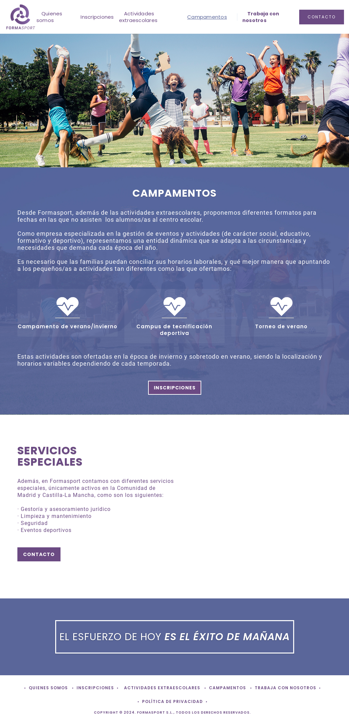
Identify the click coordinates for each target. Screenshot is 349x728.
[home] (20, 17)
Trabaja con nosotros (260, 17)
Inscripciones (97, 16)
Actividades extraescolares (138, 17)
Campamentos (207, 16)
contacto (322, 17)
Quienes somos (49, 17)
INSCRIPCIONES (175, 387)
